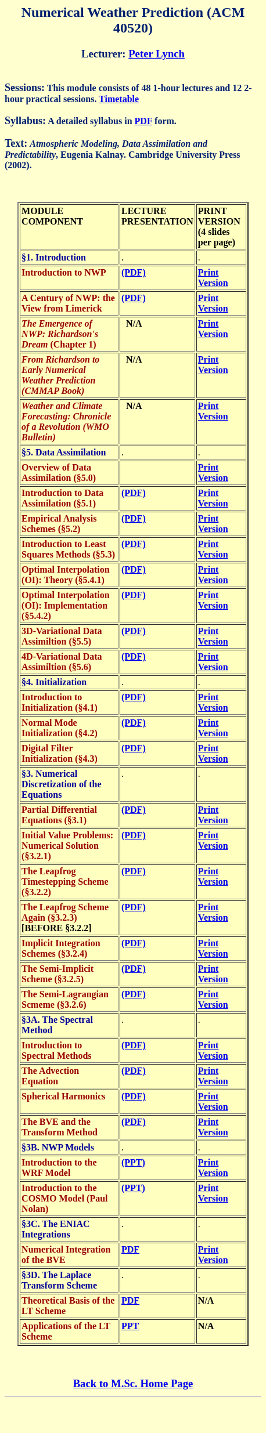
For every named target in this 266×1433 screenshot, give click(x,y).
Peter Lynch (156, 54)
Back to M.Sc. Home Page (133, 1383)
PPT (130, 1326)
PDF (144, 121)
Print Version (213, 277)
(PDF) (133, 272)
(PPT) (133, 1162)
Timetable (119, 99)
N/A (131, 323)
